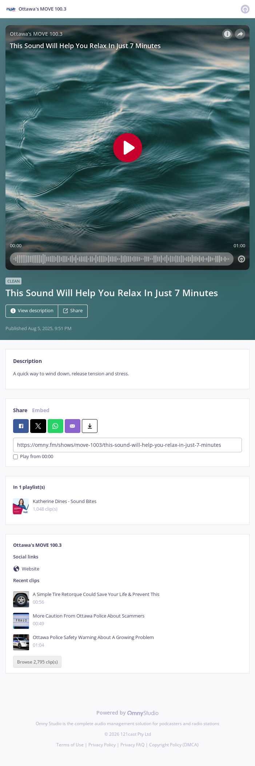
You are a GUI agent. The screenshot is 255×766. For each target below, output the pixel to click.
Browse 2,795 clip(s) (37, 662)
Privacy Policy (102, 745)
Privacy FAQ (132, 745)
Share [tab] (20, 410)
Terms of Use (70, 745)
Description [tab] (27, 360)
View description (32, 311)
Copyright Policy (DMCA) (174, 745)
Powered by (127, 712)
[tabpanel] (127, 374)
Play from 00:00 (33, 456)
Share (73, 311)
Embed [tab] (40, 410)
